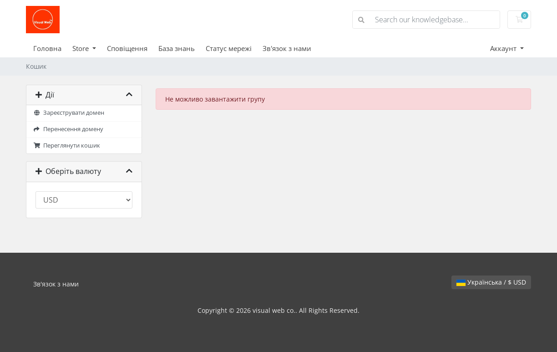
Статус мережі (229, 48)
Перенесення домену (68, 129)
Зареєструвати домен (68, 113)
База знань (176, 48)
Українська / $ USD (491, 282)
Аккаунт (504, 48)
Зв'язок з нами (287, 48)
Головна (47, 48)
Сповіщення (127, 48)
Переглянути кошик (66, 145)
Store (81, 48)
